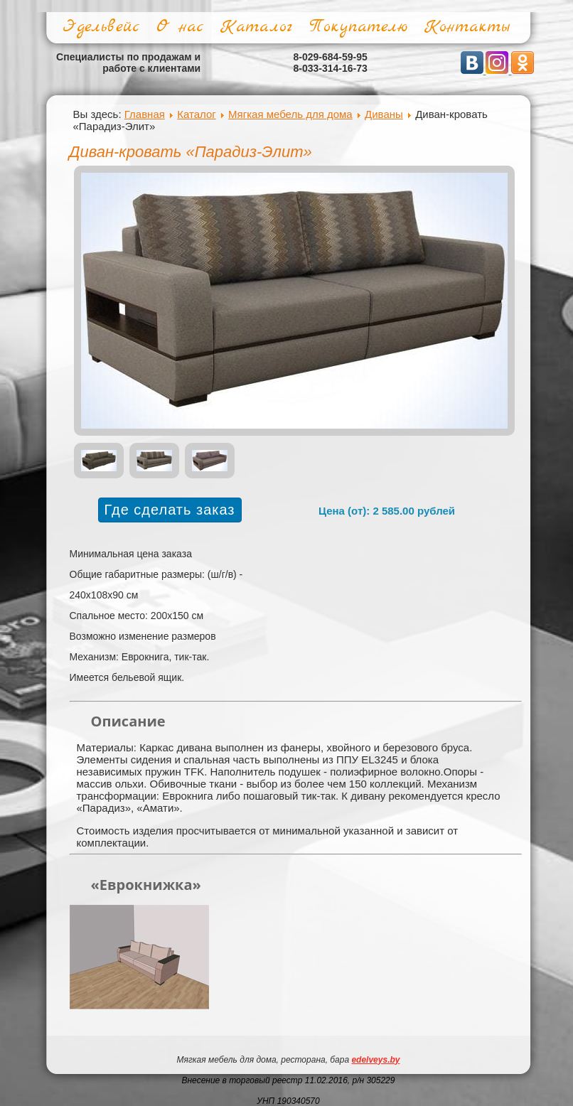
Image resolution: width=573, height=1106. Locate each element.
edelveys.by (375, 1060)
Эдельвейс (101, 27)
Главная (144, 114)
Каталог (256, 27)
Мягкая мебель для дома (290, 114)
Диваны (384, 114)
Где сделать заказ (170, 509)
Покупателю (358, 27)
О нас (179, 27)
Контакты (467, 27)
